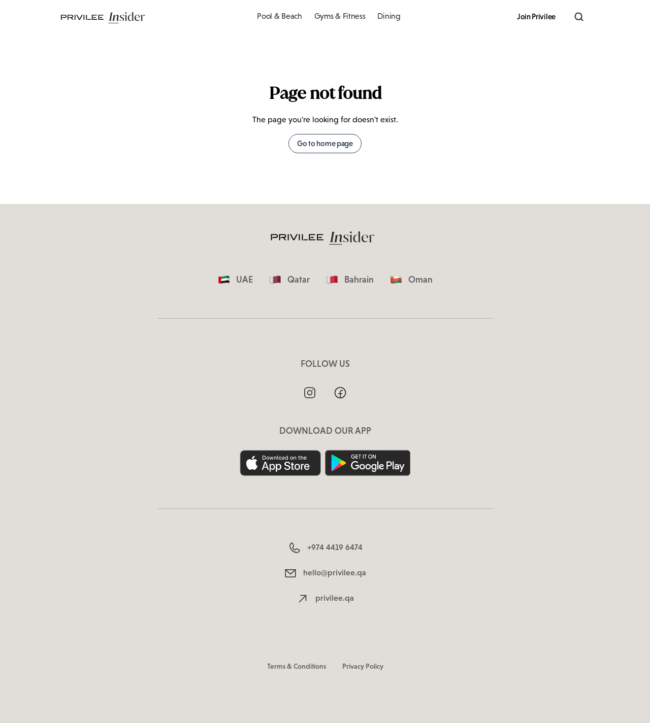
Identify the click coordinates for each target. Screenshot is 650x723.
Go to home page (325, 143)
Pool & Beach (279, 16)
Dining (388, 16)
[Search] (579, 16)
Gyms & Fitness (340, 16)
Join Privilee (536, 16)
